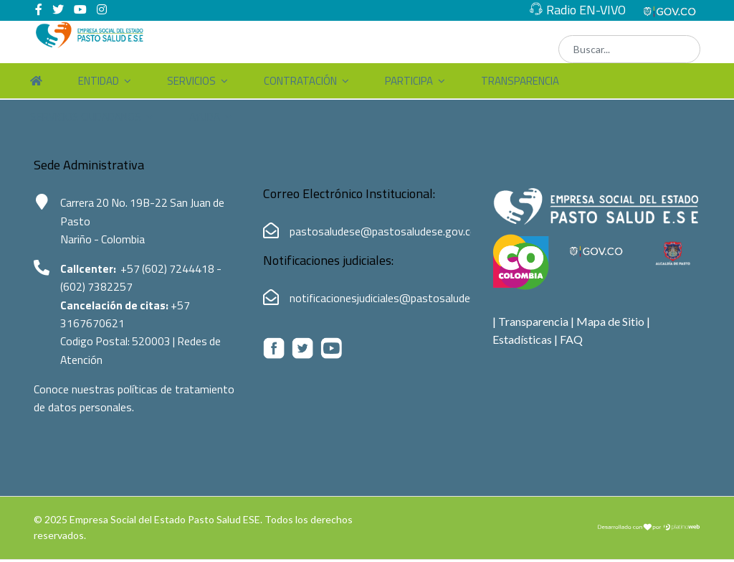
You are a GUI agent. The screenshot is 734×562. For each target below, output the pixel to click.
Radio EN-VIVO (586, 9)
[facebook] (38, 9)
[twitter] (58, 9)
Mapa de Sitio (610, 321)
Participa (409, 80)
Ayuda (204, 116)
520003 (154, 343)
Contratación (300, 80)
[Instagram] (102, 9)
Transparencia (520, 80)
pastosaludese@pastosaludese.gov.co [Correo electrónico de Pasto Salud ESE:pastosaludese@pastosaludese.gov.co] (383, 231)
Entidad (98, 80)
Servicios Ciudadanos (85, 116)
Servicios (191, 80)
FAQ (571, 339)
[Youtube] (80, 9)
